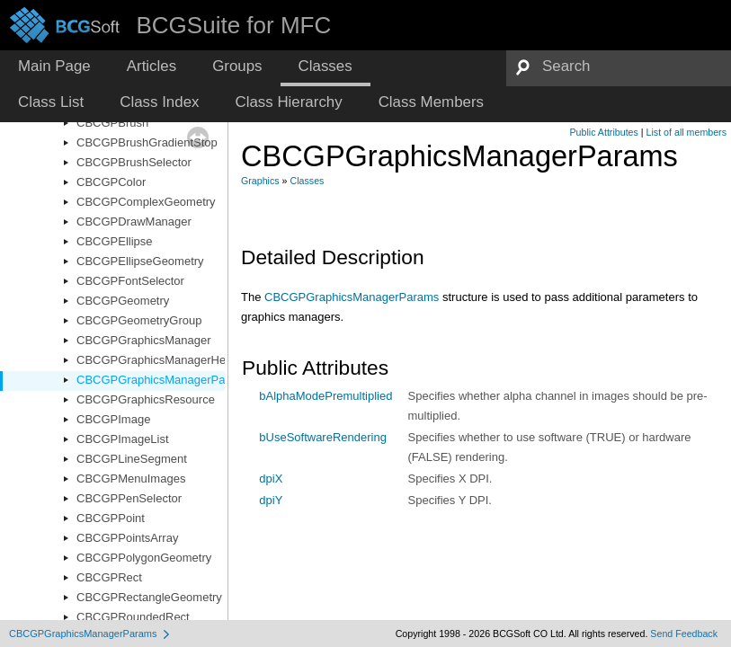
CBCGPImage (113, 419)
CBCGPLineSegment (131, 458)
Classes (307, 180)
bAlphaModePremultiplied (325, 396)
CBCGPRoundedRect (133, 617)
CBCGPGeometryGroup (138, 320)
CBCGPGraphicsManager (143, 340)
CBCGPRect (109, 577)
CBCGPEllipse (114, 241)
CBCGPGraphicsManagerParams (163, 379)
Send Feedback (684, 633)
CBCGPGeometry (122, 300)
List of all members (686, 132)
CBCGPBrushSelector (134, 162)
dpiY (270, 500)
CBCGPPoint (110, 518)
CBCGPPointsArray (127, 538)
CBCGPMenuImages (130, 478)
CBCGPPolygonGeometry (143, 557)
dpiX (270, 478)
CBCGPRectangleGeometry (149, 597)
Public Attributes (603, 132)
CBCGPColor (111, 182)
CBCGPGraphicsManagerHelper (160, 360)
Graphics (260, 180)
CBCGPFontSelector (130, 281)
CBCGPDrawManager (134, 221)
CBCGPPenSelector (129, 498)
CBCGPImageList (122, 439)
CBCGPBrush (112, 122)
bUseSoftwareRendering (323, 437)
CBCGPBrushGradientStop (147, 142)
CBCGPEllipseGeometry (140, 261)
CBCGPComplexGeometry (146, 201)
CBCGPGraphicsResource (145, 399)
